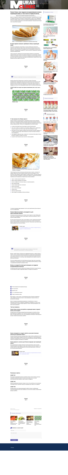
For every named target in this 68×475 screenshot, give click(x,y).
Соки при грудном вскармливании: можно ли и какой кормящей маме (21, 423)
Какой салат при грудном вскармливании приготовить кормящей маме (37, 423)
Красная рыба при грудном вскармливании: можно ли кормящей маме (13, 423)
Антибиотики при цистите (48, 94)
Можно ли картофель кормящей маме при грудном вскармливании (29, 423)
